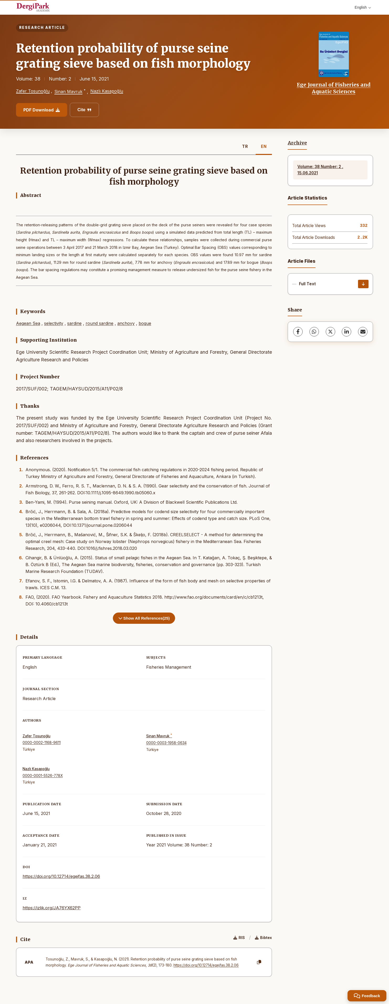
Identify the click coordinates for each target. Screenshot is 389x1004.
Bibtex (263, 937)
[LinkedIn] (346, 331)
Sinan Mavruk (68, 91)
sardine (74, 323)
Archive (297, 143)
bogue (145, 323)
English (363, 7)
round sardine (99, 323)
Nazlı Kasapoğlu (106, 91)
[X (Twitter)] (330, 331)
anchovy (126, 323)
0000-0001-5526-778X (43, 776)
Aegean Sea (28, 323)
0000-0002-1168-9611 (42, 742)
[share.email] (362, 331)
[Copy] (259, 962)
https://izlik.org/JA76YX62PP (52, 907)
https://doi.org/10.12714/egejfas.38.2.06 (61, 876)
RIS (239, 937)
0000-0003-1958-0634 (166, 743)
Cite (84, 110)
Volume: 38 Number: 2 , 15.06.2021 (320, 169)
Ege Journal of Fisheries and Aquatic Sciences (334, 88)
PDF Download (41, 109)
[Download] (363, 284)
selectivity (53, 323)
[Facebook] (298, 331)
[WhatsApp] (314, 331)
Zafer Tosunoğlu (33, 91)
